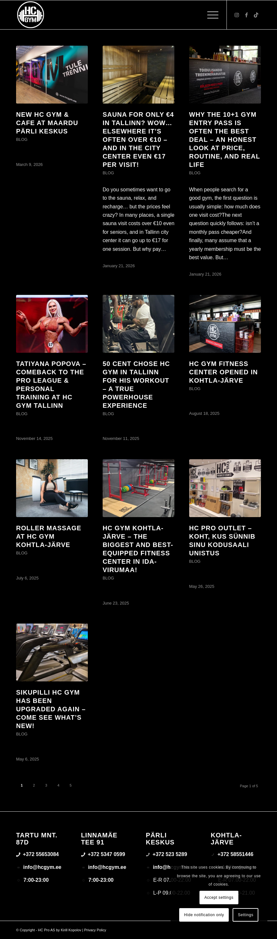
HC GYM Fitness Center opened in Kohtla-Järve (223, 372)
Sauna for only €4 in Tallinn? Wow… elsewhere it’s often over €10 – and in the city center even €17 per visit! (138, 139)
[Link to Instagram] (237, 15)
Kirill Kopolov (71, 930)
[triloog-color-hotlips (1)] (30, 14)
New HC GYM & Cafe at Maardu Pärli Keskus (47, 123)
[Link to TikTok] (256, 15)
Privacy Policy (95, 930)
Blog (22, 139)
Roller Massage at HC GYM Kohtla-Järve (48, 536)
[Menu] (209, 14)
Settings (245, 915)
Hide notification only (204, 915)
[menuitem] (209, 14)
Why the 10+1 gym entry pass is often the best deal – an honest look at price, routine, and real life (224, 139)
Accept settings (218, 897)
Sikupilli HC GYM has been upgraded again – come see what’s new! (51, 709)
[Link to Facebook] (246, 15)
